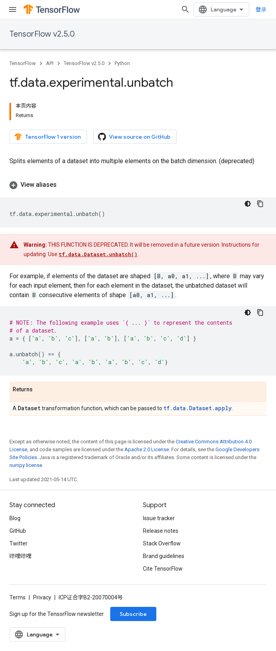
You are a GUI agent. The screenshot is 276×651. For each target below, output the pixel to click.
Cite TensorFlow (163, 568)
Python (122, 63)
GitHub (17, 531)
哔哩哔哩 (20, 556)
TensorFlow (22, 63)
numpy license (25, 465)
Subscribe (133, 614)
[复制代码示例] (260, 203)
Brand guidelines (163, 556)
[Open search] (185, 9)
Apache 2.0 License (146, 449)
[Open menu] (12, 9)
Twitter (18, 543)
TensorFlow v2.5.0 (42, 34)
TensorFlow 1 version (47, 137)
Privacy (42, 597)
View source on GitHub (134, 137)
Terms (17, 597)
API (50, 63)
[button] (138, 185)
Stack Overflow (162, 543)
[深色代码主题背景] (247, 203)
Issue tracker (159, 518)
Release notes (160, 531)
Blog (14, 518)
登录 (261, 9)
